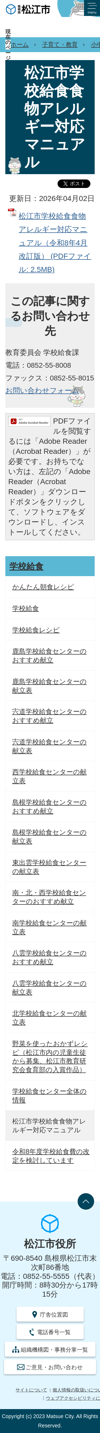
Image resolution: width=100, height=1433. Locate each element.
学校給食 (26, 566)
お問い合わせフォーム (42, 391)
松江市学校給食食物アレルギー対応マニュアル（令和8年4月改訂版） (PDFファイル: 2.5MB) (55, 243)
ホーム (20, 44)
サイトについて (31, 1390)
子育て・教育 (60, 44)
